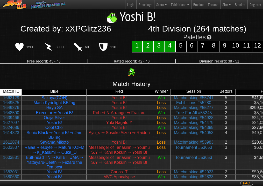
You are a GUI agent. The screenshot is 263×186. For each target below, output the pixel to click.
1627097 (11, 122)
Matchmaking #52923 (194, 172)
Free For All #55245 (193, 113)
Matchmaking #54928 (194, 117)
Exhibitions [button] (178, 4)
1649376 (11, 107)
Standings (145, 5)
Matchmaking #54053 (194, 132)
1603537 (11, 147)
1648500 (11, 113)
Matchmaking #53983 (194, 142)
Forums (213, 4)
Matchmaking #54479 (194, 122)
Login (130, 4)
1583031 (11, 172)
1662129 (11, 98)
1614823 (11, 132)
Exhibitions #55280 (193, 102)
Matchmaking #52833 (194, 177)
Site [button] (225, 4)
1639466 (11, 117)
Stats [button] (160, 4)
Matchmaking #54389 (194, 127)
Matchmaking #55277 (194, 107)
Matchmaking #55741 (194, 98)
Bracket (198, 4)
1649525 (11, 102)
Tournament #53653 (193, 147)
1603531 (11, 157)
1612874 (11, 142)
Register (255, 4)
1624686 (11, 127)
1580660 (11, 177)
